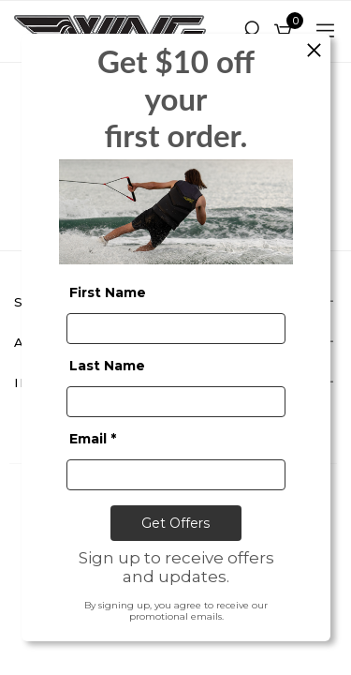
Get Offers (175, 522)
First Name (107, 291)
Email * (92, 437)
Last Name (107, 364)
